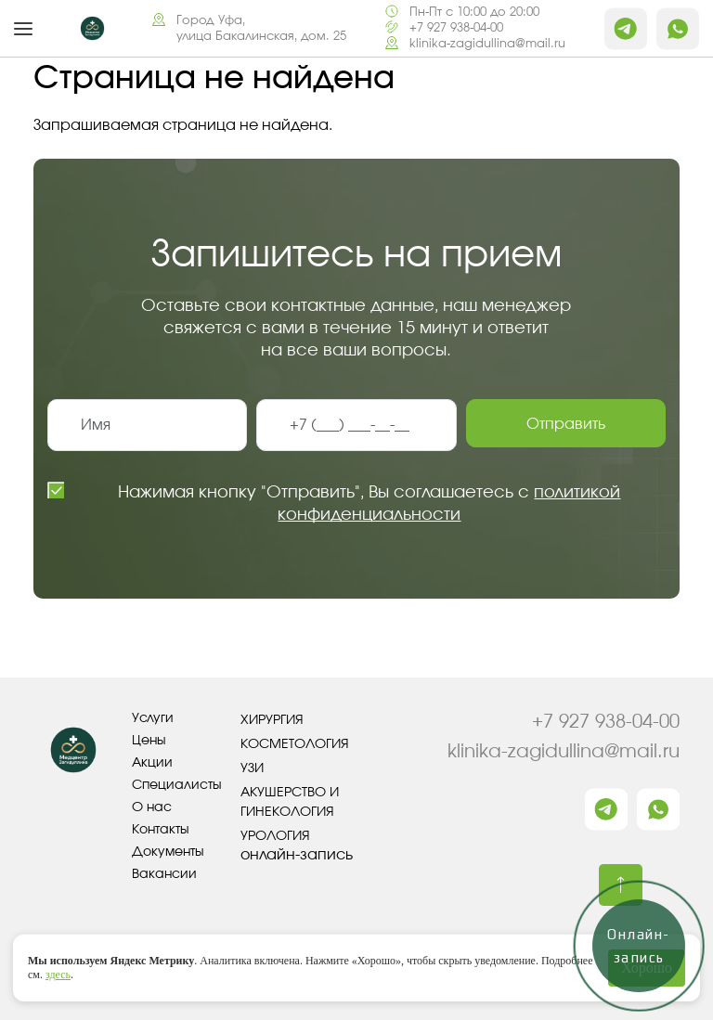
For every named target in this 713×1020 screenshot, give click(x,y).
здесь (58, 974)
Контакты (160, 829)
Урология (275, 836)
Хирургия (272, 720)
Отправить (565, 424)
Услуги (153, 718)
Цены (149, 740)
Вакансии (164, 874)
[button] (23, 27)
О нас (152, 807)
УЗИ (252, 768)
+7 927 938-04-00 (456, 28)
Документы (168, 852)
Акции (152, 762)
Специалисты (177, 785)
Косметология (294, 744)
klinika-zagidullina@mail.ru (487, 44)
